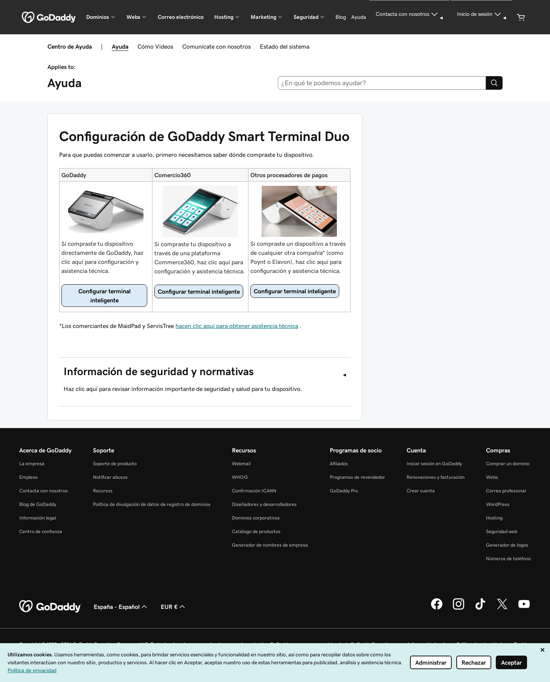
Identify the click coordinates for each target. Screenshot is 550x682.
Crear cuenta (421, 490)
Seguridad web (501, 531)
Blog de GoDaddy (37, 504)
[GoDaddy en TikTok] (480, 608)
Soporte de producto (115, 463)
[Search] (494, 83)
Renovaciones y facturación (436, 477)
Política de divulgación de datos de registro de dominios (151, 504)
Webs (492, 477)
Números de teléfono (508, 558)
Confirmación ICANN (254, 490)
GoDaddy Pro (344, 490)
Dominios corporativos (256, 517)
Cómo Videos (155, 46)
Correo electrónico (181, 17)
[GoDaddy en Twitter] (502, 608)
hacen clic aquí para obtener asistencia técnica (236, 326)
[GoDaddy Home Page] (50, 606)
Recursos (103, 490)
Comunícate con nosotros (216, 46)
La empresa (31, 463)
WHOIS (240, 477)
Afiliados (339, 463)
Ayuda (120, 46)
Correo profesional (506, 490)
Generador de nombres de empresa (270, 545)
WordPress (497, 504)
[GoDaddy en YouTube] (524, 608)
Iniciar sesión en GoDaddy (434, 463)
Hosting (494, 517)
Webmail (241, 463)
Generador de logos (507, 545)
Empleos (28, 477)
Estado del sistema (284, 46)
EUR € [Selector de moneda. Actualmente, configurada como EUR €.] (174, 606)
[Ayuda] (358, 17)
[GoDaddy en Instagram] (458, 608)
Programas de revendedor (357, 477)
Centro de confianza (40, 531)
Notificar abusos (110, 477)
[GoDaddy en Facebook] (436, 608)
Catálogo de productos (256, 531)
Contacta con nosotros (43, 490)
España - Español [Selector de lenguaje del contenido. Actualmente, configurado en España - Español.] (121, 606)
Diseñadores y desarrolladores (264, 504)
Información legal (37, 517)
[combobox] (382, 83)
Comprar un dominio (508, 463)
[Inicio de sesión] (481, 17)
